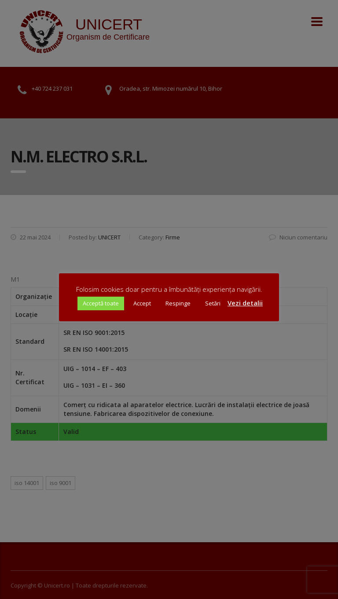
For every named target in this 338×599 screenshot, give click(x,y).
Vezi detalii (245, 302)
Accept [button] (142, 303)
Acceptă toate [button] (101, 303)
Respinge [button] (178, 303)
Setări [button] (212, 303)
